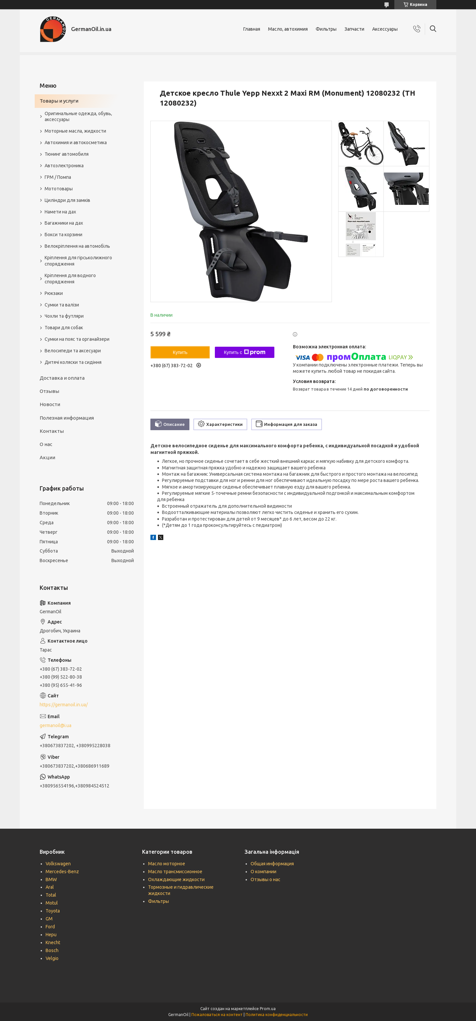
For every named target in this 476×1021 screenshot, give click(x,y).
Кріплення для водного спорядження (70, 278)
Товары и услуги (59, 101)
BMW (51, 879)
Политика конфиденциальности (277, 1014)
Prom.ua (268, 1008)
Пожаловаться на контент (217, 1014)
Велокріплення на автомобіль (77, 246)
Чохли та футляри (64, 316)
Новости (50, 404)
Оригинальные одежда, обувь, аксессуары (78, 116)
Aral (50, 887)
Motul (52, 903)
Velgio (52, 958)
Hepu (51, 934)
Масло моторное (166, 863)
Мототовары (59, 188)
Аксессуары (385, 29)
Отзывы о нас (265, 879)
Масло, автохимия (288, 29)
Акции (47, 457)
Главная (251, 29)
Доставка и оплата (62, 378)
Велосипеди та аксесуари (73, 350)
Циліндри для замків (67, 200)
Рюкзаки (54, 293)
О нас (46, 444)
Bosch (52, 950)
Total (51, 895)
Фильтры (326, 29)
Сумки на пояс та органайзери (77, 339)
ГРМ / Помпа (58, 177)
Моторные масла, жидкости (75, 131)
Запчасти (354, 29)
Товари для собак (64, 327)
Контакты (52, 431)
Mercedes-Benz (62, 871)
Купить (180, 352)
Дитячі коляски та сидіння (73, 362)
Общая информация (272, 863)
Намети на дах (60, 211)
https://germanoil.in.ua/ (64, 704)
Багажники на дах (64, 223)
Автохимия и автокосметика (76, 142)
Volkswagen (58, 863)
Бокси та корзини (63, 234)
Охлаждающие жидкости (176, 879)
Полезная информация (67, 418)
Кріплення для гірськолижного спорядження (78, 261)
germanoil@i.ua (55, 725)
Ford (50, 926)
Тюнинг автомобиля (67, 154)
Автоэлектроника (64, 165)
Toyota (53, 910)
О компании (263, 871)
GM (49, 918)
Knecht (53, 942)
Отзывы (49, 391)
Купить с (244, 352)
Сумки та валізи (62, 304)
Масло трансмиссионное (175, 871)
